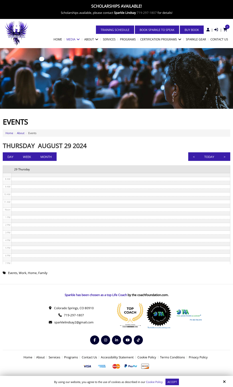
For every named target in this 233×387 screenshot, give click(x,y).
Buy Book (192, 30)
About (20, 133)
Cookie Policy (154, 382)
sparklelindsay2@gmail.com (74, 322)
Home (9, 133)
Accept (172, 382)
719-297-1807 (147, 13)
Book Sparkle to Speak (157, 30)
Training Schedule (115, 30)
